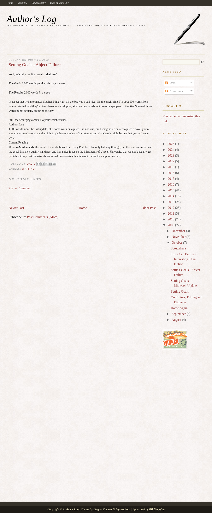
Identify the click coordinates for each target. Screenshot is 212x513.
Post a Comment (20, 188)
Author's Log (32, 18)
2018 (171, 173)
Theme (85, 509)
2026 (171, 144)
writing (28, 168)
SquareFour (123, 509)
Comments (174, 91)
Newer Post (16, 208)
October (177, 242)
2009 (171, 225)
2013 (171, 202)
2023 (171, 155)
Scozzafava (178, 248)
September (179, 314)
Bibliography (39, 2)
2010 (171, 219)
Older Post (149, 208)
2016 (171, 184)
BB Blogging (157, 509)
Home (10, 2)
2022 (171, 161)
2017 (171, 178)
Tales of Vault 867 (59, 2)
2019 (171, 167)
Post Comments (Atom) (42, 217)
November (179, 236)
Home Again (179, 308)
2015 (171, 190)
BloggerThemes (103, 509)
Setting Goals (180, 291)
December (179, 231)
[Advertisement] (57, 196)
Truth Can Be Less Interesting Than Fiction (183, 259)
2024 (171, 149)
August (177, 319)
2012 (171, 207)
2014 (171, 196)
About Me (22, 2)
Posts (170, 83)
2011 (171, 213)
